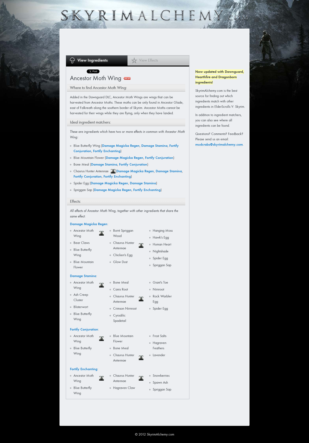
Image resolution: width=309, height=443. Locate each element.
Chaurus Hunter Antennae (92, 171)
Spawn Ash (160, 382)
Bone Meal (82, 164)
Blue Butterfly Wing (87, 146)
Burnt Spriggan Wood (123, 233)
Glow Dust (120, 262)
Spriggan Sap (83, 190)
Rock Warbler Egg (162, 299)
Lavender (159, 355)
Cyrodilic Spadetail (119, 318)
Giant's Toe (160, 282)
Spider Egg (82, 183)
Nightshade (160, 251)
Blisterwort (81, 307)
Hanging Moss (163, 231)
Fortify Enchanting (106, 151)
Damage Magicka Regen (121, 145)
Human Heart (162, 244)
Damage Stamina (154, 145)
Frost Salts (159, 336)
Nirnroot (158, 289)
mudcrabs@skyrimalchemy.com (219, 144)
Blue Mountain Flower (89, 158)
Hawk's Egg (161, 237)
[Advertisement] (137, 42)
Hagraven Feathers (159, 345)
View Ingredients (92, 60)
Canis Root (120, 289)
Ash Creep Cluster (81, 297)
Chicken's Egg (122, 255)
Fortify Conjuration (159, 157)
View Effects (148, 60)
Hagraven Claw (124, 388)
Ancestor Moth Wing (84, 233)
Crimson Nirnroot (125, 308)
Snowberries (161, 376)
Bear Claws (81, 243)
